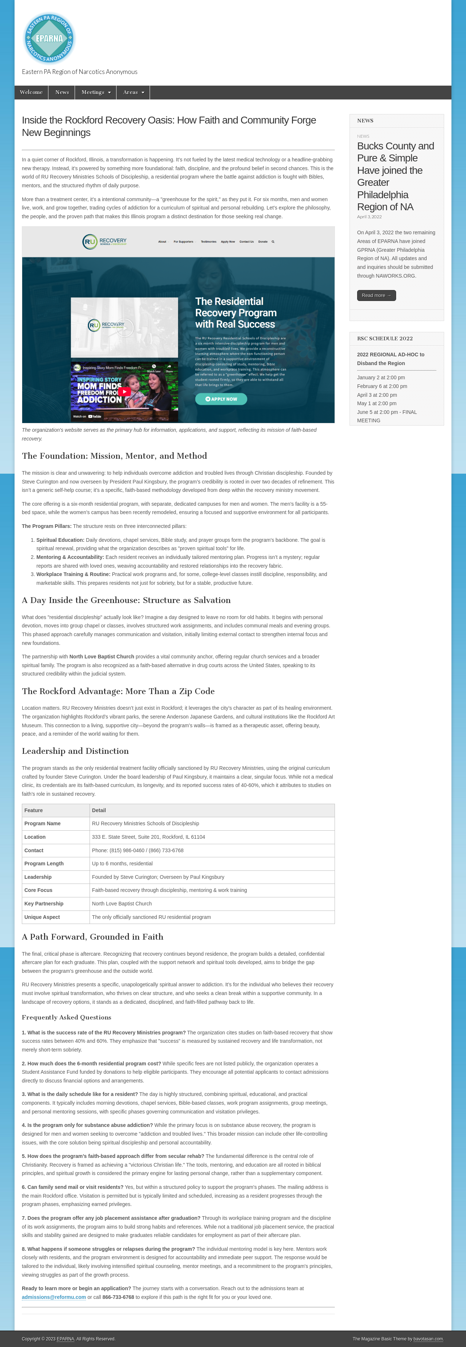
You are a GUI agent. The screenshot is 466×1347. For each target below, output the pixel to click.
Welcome (31, 92)
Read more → (376, 295)
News (62, 92)
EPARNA (65, 1339)
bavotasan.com (428, 1339)
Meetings (93, 92)
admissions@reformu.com (54, 1297)
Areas (130, 92)
